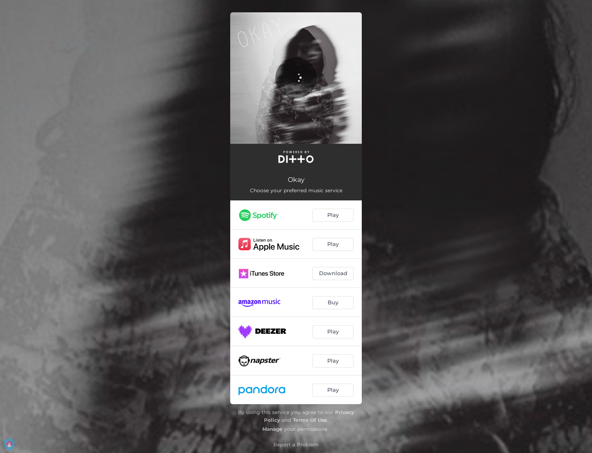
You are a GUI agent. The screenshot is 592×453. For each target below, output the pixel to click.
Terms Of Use (310, 420)
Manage (272, 429)
